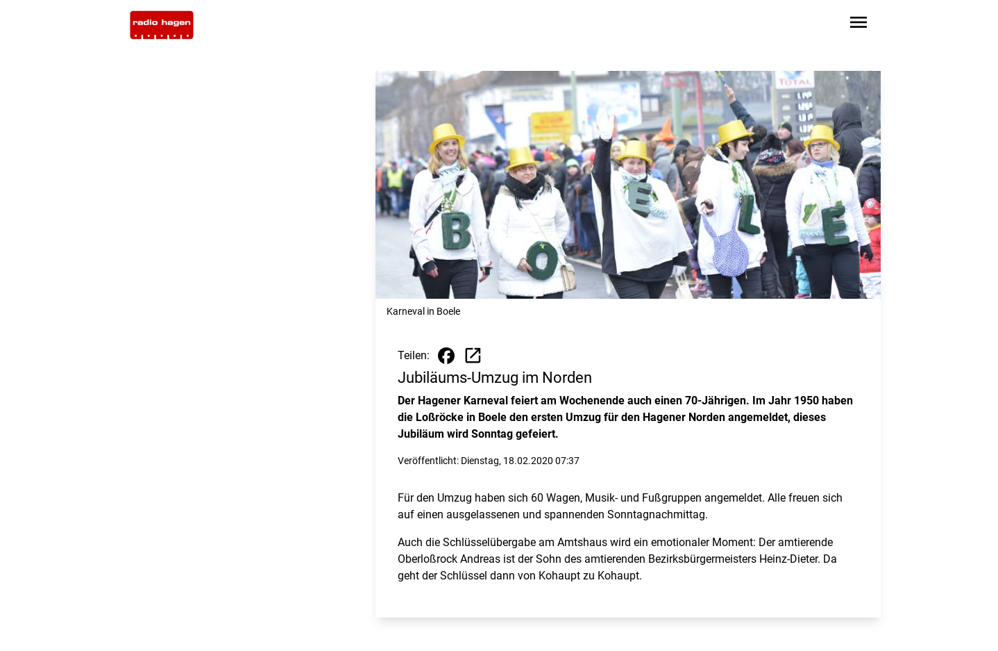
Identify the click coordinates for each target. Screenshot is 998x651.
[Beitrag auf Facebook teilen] (446, 355)
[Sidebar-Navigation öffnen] (858, 24)
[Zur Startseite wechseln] (161, 25)
